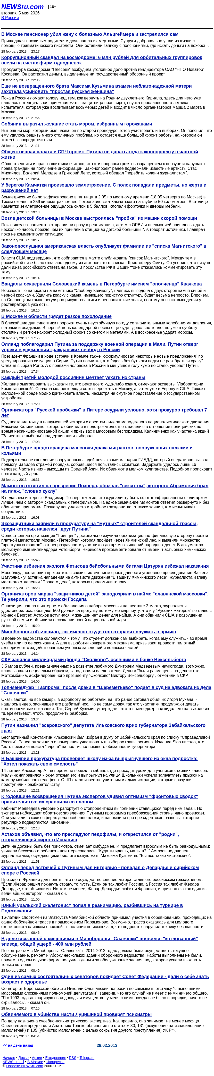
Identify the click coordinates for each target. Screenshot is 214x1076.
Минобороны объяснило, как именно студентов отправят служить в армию (88, 631)
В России (10, 17)
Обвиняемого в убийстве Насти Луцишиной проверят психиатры (76, 1014)
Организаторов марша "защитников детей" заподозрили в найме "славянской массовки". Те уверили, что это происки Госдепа (105, 596)
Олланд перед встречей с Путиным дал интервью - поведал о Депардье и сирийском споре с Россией (100, 870)
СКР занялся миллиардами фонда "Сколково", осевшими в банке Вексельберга (93, 659)
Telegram (87, 1058)
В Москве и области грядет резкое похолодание (56, 316)
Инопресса (55, 1062)
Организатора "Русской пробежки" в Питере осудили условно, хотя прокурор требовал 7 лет (104, 412)
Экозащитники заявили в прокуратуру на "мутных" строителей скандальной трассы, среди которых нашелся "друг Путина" (99, 526)
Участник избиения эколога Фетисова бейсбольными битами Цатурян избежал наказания (105, 566)
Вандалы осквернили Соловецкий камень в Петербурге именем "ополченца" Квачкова (101, 284)
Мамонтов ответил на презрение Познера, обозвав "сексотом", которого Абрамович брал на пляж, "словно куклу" (104, 488)
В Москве (35, 1062)
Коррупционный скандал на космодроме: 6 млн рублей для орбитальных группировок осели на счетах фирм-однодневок (101, 60)
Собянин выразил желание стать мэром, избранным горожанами (76, 124)
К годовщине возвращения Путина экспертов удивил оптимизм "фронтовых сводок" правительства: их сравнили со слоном (99, 799)
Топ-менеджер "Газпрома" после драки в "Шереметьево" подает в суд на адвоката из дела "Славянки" (106, 690)
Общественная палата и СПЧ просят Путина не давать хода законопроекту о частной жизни (99, 154)
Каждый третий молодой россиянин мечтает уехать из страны (73, 377)
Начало (9, 1058)
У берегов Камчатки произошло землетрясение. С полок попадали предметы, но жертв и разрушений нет (104, 187)
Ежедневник (55, 1058)
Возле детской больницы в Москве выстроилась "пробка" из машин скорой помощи (99, 218)
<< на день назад (18, 1045)
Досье (23, 1058)
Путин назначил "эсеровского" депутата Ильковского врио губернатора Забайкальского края (103, 728)
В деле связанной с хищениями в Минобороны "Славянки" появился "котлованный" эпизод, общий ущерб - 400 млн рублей (99, 941)
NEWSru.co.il (13, 1062)
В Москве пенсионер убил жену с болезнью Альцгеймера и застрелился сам (89, 34)
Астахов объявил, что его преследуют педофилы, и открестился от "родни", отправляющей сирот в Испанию (90, 837)
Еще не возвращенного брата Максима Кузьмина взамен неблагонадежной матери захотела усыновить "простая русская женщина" (96, 88)
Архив (37, 1058)
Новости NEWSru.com (24, 1066)
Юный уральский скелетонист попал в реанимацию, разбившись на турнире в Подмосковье (92, 908)
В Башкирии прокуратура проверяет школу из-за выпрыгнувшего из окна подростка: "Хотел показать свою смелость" (99, 761)
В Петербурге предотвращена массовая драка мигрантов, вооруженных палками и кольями (97, 450)
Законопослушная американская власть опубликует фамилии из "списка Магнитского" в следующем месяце (104, 248)
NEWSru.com (22, 7)
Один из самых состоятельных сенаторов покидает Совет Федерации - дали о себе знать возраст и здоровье (105, 979)
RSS (72, 1058)
